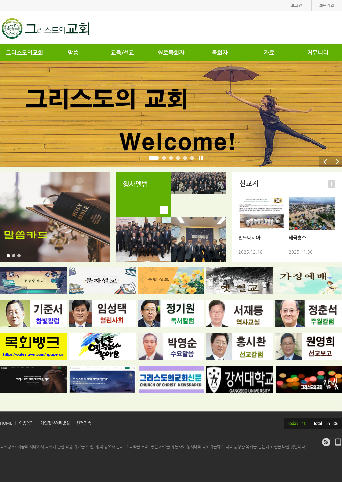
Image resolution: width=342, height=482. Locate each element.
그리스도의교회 (24, 52)
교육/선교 (122, 52)
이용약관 (26, 423)
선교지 (249, 183)
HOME (6, 423)
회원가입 (326, 5)
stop (201, 159)
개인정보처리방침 (55, 423)
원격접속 (83, 423)
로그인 (296, 5)
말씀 (73, 52)
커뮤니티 (317, 52)
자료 (269, 52)
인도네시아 (249, 237)
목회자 (220, 52)
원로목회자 (171, 52)
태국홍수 (297, 237)
